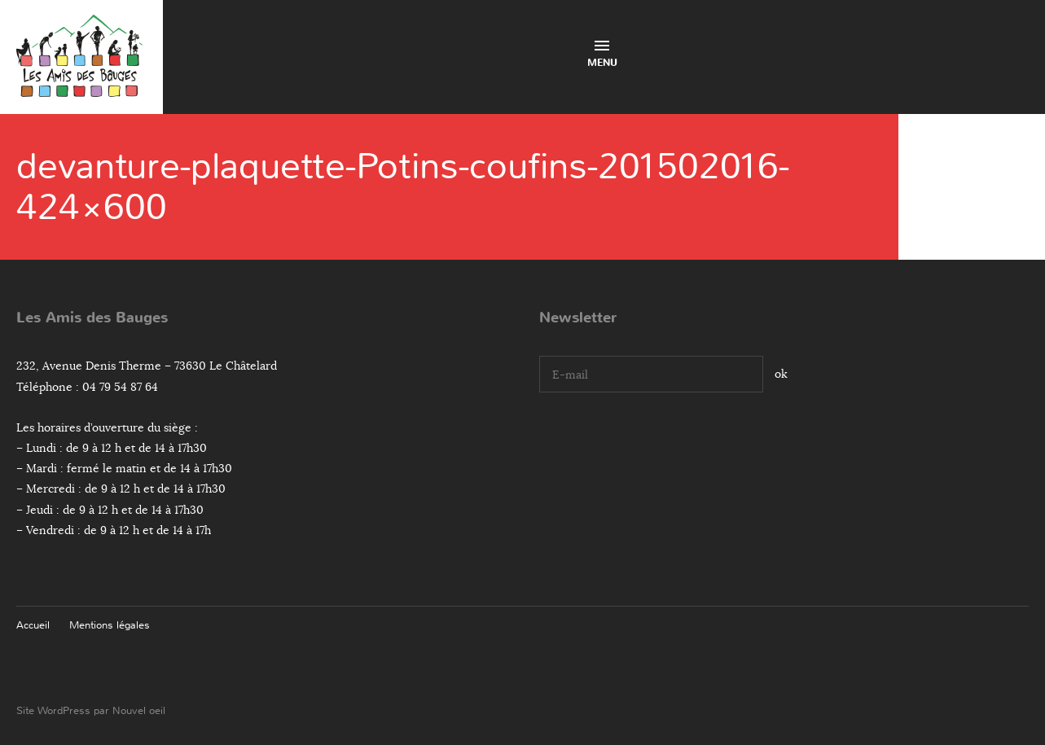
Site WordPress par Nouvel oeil (90, 710)
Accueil (33, 625)
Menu (602, 55)
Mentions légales (109, 625)
